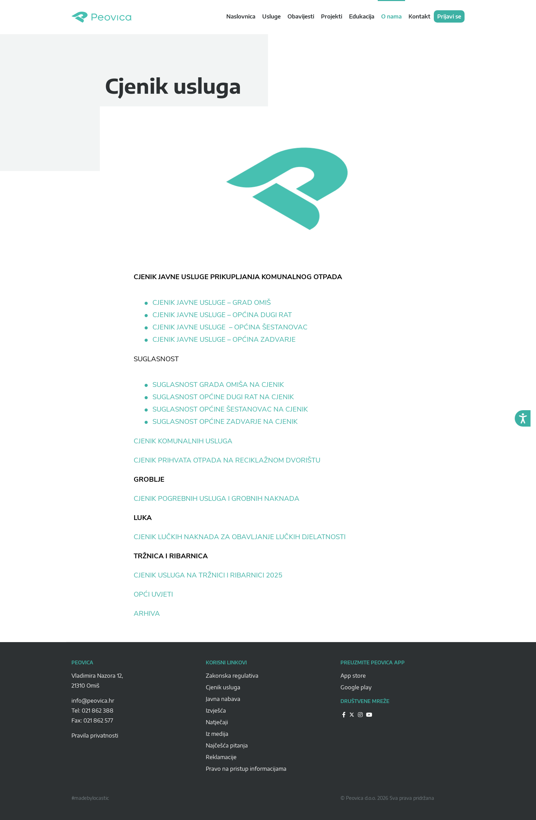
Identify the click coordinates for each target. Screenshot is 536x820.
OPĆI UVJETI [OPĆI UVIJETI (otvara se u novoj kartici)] (153, 594)
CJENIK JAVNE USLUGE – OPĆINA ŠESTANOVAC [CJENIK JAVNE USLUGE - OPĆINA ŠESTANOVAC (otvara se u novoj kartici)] (230, 327)
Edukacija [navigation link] (361, 16)
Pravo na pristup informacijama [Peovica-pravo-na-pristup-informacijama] (246, 768)
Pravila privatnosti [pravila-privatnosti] (94, 735)
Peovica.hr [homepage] (101, 17)
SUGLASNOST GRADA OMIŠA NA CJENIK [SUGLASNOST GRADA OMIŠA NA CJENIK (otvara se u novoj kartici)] (218, 384)
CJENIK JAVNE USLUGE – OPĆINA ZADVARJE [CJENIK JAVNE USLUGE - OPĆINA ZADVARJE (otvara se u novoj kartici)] (224, 339)
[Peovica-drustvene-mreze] (343, 714)
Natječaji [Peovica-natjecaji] (217, 722)
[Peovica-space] (133, 693)
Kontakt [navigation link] (419, 16)
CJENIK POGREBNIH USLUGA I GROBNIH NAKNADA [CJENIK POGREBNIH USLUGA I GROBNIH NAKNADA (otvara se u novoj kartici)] (216, 498)
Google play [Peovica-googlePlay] (356, 687)
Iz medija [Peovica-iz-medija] (217, 733)
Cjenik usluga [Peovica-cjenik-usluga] (223, 687)
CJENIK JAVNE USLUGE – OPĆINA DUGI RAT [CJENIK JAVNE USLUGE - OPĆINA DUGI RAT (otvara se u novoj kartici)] (223, 315)
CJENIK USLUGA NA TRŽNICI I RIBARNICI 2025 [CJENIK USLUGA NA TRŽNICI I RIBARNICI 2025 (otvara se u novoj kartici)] (208, 575)
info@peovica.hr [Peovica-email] (92, 700)
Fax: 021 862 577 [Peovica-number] (92, 720)
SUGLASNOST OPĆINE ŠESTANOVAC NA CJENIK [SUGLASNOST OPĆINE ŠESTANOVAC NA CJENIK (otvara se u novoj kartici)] (230, 409)
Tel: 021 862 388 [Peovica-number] (92, 710)
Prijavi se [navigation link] (449, 16)
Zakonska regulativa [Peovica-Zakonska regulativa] (232, 675)
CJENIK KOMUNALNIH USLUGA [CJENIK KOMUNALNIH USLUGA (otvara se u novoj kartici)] (183, 441)
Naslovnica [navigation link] (240, 16)
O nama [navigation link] (391, 16)
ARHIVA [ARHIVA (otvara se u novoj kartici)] (147, 613)
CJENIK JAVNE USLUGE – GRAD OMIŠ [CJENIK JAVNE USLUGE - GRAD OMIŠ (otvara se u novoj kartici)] (211, 302)
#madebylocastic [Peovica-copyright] (90, 798)
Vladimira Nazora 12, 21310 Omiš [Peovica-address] (97, 680)
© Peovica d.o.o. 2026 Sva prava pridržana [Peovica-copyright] (387, 798)
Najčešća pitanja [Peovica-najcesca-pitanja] (227, 745)
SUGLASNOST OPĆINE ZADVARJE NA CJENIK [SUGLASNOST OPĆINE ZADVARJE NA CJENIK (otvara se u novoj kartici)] (225, 421)
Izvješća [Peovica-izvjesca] (216, 710)
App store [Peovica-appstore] (353, 675)
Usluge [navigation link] (271, 16)
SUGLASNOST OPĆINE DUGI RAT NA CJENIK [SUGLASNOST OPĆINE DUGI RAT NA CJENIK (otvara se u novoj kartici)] (223, 397)
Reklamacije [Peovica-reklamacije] (221, 757)
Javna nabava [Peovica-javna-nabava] (223, 698)
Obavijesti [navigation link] (300, 16)
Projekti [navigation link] (331, 16)
